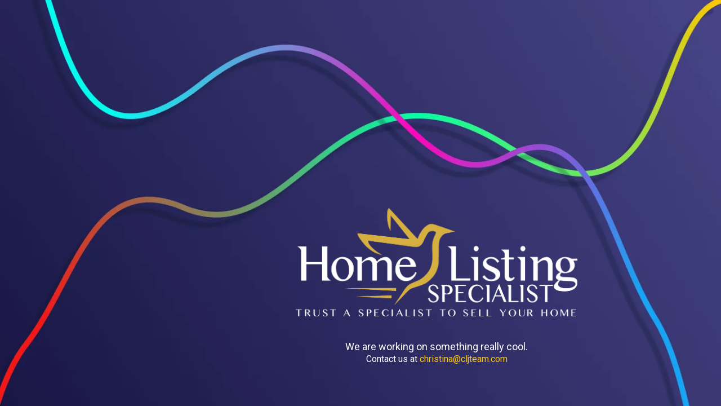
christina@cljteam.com (464, 359)
